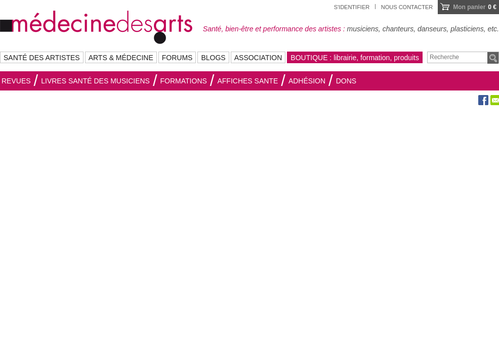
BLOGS (213, 58)
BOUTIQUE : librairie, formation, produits (354, 58)
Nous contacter (407, 7)
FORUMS (177, 58)
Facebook (483, 100)
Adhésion (306, 81)
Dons (346, 81)
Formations (183, 81)
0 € (474, 7)
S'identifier (352, 7)
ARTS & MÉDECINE (121, 58)
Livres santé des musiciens (95, 81)
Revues (16, 81)
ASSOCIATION (258, 58)
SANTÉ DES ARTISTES (42, 58)
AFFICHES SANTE (247, 81)
